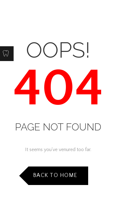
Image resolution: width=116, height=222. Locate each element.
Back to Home (55, 175)
